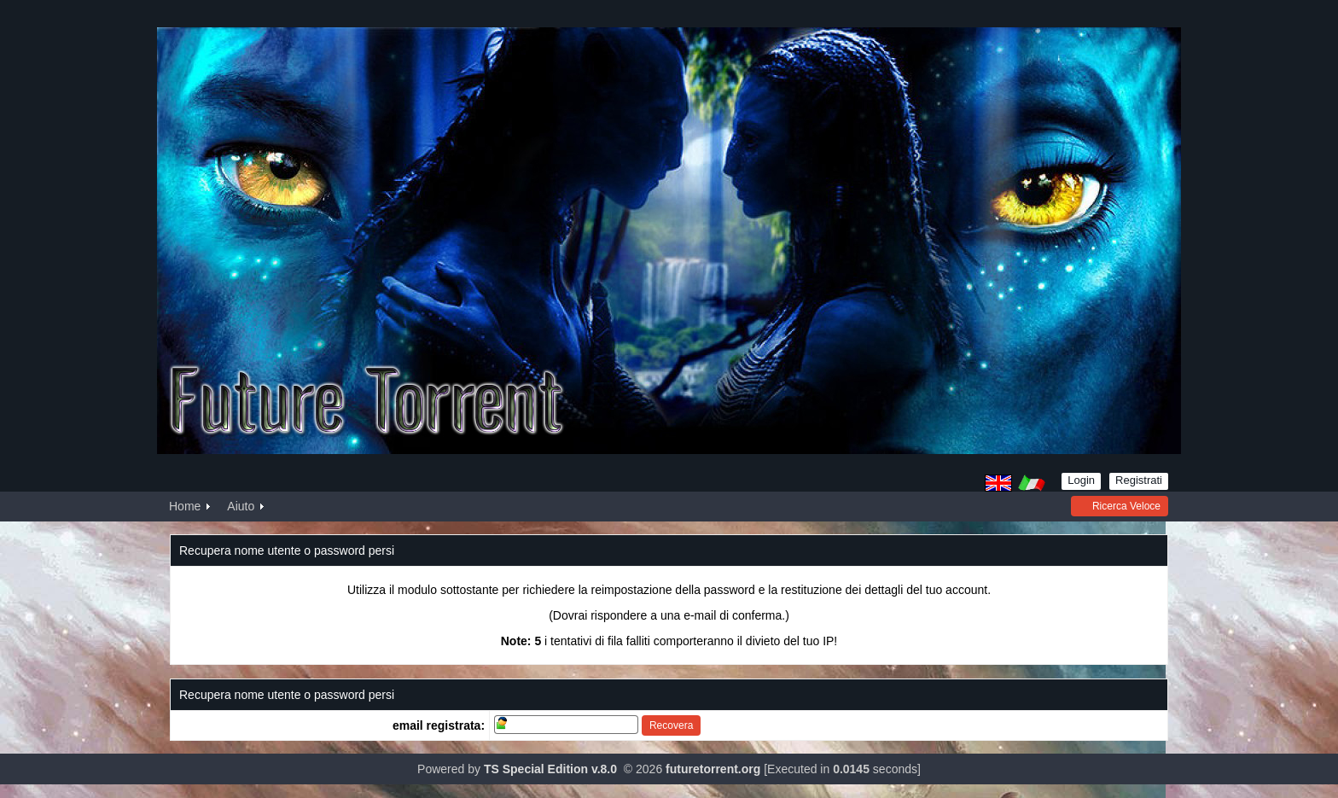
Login (1081, 480)
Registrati (1138, 480)
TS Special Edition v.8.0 (550, 769)
